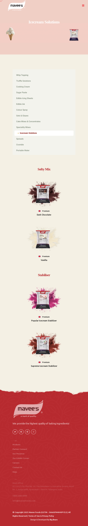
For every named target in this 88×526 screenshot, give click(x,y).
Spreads (20, 139)
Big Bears (54, 520)
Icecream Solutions (28, 133)
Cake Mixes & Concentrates (28, 121)
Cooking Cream (23, 87)
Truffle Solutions (23, 81)
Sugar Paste (21, 92)
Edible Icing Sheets (24, 98)
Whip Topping (22, 75)
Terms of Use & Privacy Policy (41, 516)
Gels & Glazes (22, 116)
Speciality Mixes (23, 127)
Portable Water (22, 150)
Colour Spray (22, 110)
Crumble (20, 144)
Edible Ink (20, 104)
